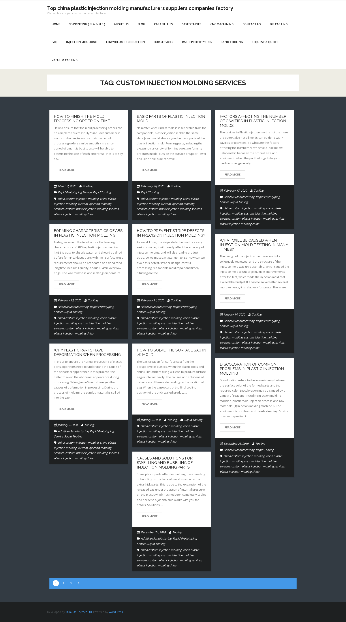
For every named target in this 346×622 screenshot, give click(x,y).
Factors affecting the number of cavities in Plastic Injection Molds (253, 121)
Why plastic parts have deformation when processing (87, 352)
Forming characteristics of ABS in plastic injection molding (88, 232)
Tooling (87, 186)
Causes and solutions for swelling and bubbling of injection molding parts (165, 462)
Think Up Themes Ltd (79, 612)
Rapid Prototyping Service (75, 192)
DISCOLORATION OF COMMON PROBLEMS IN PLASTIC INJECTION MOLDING (252, 368)
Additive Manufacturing (239, 197)
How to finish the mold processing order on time (82, 118)
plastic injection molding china (73, 214)
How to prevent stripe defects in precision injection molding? (171, 232)
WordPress (116, 612)
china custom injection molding (78, 199)
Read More (66, 170)
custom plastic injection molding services (91, 209)
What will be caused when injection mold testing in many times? (254, 245)
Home (56, 24)
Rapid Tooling (102, 192)
